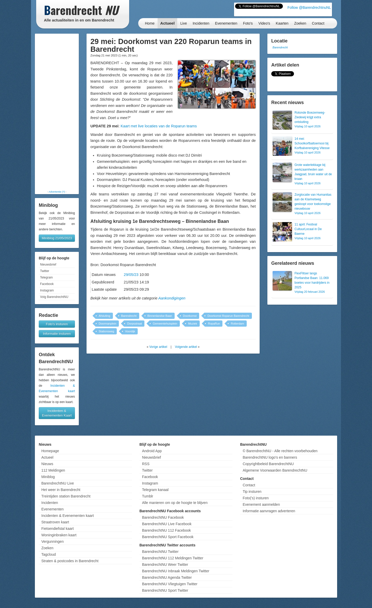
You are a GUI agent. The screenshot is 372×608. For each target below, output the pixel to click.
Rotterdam (237, 323)
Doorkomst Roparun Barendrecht (228, 315)
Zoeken (300, 23)
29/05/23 (131, 275)
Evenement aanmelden (261, 504)
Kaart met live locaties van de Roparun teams (159, 126)
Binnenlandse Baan (160, 315)
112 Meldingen (53, 470)
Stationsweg (106, 331)
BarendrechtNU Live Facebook (166, 524)
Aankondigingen (171, 298)
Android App (152, 451)
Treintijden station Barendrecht (65, 496)
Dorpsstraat (134, 323)
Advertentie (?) (57, 191)
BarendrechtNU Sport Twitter (165, 590)
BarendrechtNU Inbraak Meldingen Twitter (175, 571)
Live (183, 23)
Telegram (46, 277)
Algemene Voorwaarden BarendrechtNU (275, 470)
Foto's (248, 23)
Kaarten (282, 23)
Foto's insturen (57, 324)
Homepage (50, 451)
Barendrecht (129, 315)
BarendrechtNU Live (57, 483)
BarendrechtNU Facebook (163, 517)
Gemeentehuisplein (165, 323)
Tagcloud (48, 554)
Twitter (44, 271)
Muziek (192, 323)
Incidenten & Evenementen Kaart (57, 413)
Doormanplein (107, 323)
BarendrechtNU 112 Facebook (166, 530)
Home (149, 23)
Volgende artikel (186, 347)
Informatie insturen (57, 333)
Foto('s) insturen (256, 498)
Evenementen (226, 23)
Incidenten (201, 23)
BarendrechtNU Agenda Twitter (167, 577)
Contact (318, 23)
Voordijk (130, 331)
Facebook (47, 284)
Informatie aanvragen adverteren (269, 511)
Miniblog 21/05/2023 (57, 238)
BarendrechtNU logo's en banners (270, 457)
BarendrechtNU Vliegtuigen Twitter (170, 584)
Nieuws (47, 464)
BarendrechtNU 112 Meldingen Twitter (172, 558)
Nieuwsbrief (48, 264)
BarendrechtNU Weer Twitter (165, 564)
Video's (264, 23)
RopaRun (214, 323)
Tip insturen (252, 491)
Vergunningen (52, 541)
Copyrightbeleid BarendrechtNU (268, 464)
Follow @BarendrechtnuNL (309, 7)
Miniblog (48, 477)
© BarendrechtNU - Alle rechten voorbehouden (280, 451)
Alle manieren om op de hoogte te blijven (175, 503)
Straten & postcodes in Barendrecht (69, 561)
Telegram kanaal (155, 490)
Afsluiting (104, 315)
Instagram (47, 290)
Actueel (167, 23)
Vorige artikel (158, 347)
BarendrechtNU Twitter (160, 552)
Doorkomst (190, 315)
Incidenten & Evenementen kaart (67, 516)
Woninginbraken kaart (58, 535)
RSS (146, 464)
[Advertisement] (56, 111)
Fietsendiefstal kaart (57, 528)
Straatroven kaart (55, 522)
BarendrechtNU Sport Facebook (167, 537)
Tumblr (147, 496)
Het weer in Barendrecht (60, 490)
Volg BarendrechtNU (54, 297)
